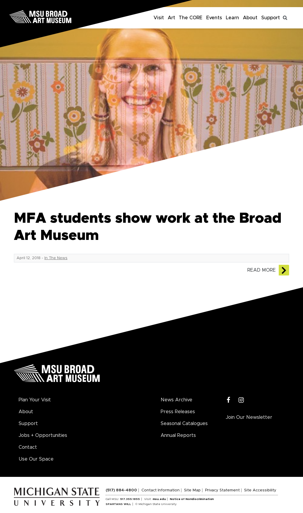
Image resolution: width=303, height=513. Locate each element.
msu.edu (159, 499)
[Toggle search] (285, 17)
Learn (232, 17)
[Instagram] (241, 400)
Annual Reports (178, 435)
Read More (261, 270)
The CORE (190, 17)
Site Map (192, 490)
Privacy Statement (222, 490)
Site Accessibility (260, 490)
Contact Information (160, 490)
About (250, 17)
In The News (55, 258)
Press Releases (178, 411)
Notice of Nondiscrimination (192, 499)
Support (270, 17)
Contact (28, 447)
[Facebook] (228, 400)
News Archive (176, 399)
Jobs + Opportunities (43, 435)
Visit (159, 17)
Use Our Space (36, 459)
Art (171, 17)
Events (214, 17)
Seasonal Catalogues (184, 423)
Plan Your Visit (35, 399)
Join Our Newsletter (249, 417)
